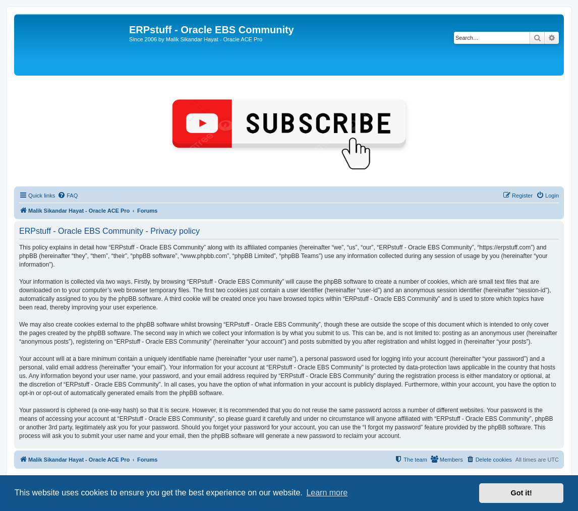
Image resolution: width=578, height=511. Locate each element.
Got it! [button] (521, 493)
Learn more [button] (327, 492)
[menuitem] (67, 195)
